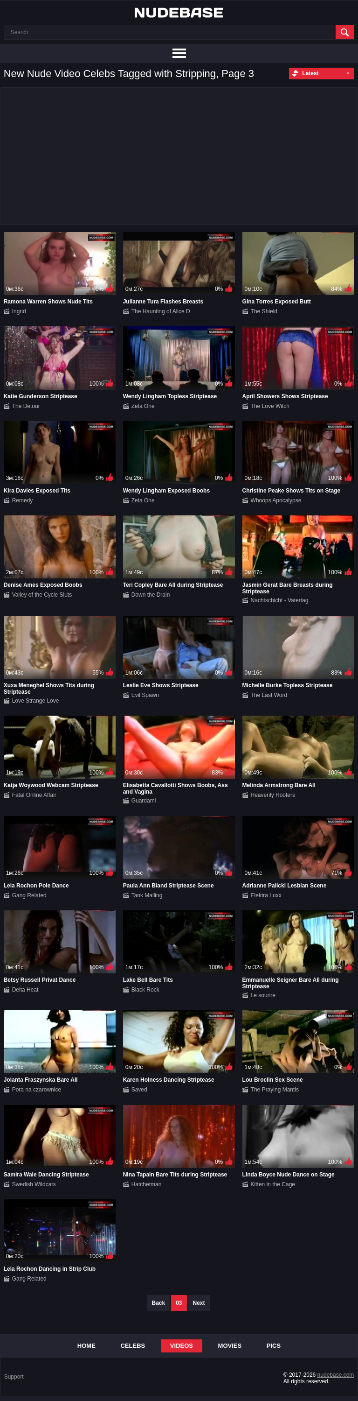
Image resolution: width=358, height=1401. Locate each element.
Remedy (22, 500)
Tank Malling (147, 895)
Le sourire (263, 995)
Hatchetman (146, 1184)
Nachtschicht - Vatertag (280, 600)
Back (158, 1303)
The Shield (264, 311)
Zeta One (143, 406)
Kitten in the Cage (273, 1184)
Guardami (143, 800)
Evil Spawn (145, 695)
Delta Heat (25, 989)
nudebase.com (335, 1375)
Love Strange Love (35, 700)
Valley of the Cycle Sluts (42, 594)
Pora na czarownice (36, 1089)
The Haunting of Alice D (160, 311)
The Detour (26, 406)
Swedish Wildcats (34, 1184)
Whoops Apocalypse (276, 500)
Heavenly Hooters (273, 795)
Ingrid (19, 311)
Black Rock (145, 989)
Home (86, 1345)
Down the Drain (150, 594)
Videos (181, 1345)
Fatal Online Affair (34, 795)
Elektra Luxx (266, 895)
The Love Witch (270, 406)
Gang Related (29, 895)
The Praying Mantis (275, 1089)
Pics (274, 1345)
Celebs (132, 1345)
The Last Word (269, 695)
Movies (230, 1345)
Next (199, 1303)
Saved (139, 1089)
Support (14, 1376)
